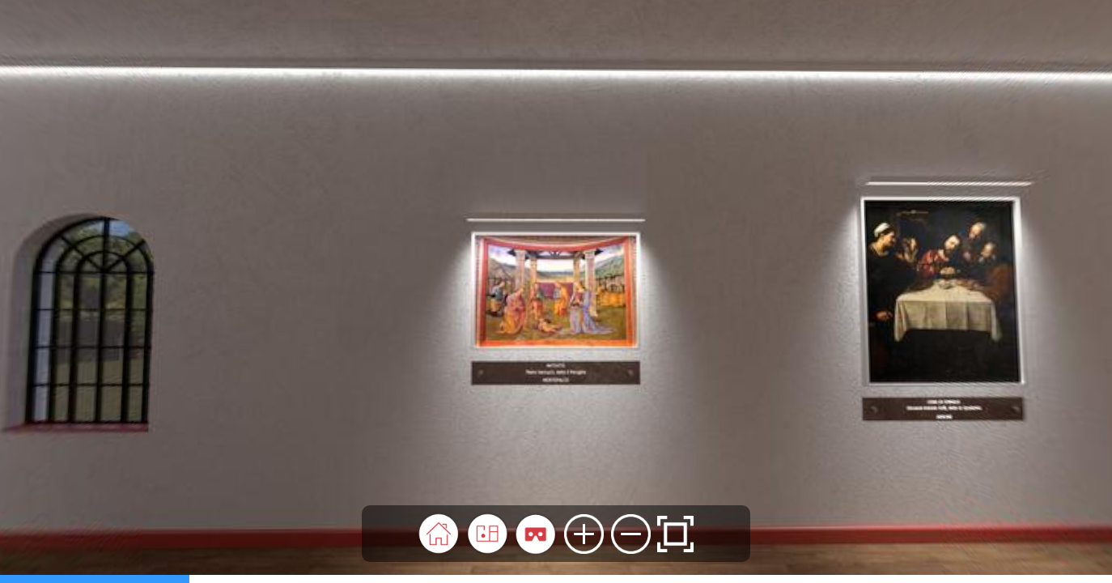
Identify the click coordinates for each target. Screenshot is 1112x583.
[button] (438, 533)
